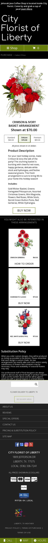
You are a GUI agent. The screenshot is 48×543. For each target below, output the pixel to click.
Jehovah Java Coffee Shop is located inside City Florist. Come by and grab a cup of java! (24, 6)
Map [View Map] (24, 540)
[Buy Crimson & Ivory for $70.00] (24, 210)
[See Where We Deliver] (24, 399)
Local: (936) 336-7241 (24, 466)
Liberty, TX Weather (24, 523)
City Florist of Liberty (20, 28)
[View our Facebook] (17, 445)
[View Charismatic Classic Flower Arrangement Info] (24, 282)
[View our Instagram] (26, 445)
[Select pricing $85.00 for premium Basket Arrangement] (37, 139)
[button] (24, 495)
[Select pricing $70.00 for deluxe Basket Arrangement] (24, 139)
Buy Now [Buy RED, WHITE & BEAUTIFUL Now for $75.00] (24, 342)
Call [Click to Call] (8, 540)
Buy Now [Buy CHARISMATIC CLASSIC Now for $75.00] (24, 303)
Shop (12, 48)
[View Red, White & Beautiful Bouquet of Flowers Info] (24, 322)
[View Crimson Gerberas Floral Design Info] (24, 243)
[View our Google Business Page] (22, 445)
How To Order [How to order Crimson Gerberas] (24, 263)
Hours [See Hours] (40, 540)
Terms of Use (24, 532)
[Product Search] (24, 384)
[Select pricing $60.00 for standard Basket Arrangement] (11, 139)
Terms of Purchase (31, 528)
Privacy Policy (12, 528)
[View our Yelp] (31, 445)
